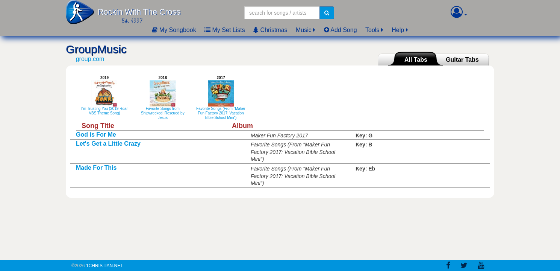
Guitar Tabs (462, 59)
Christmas (270, 30)
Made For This (96, 167)
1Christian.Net (104, 265)
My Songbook (174, 30)
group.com (90, 59)
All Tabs (415, 59)
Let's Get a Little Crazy (108, 143)
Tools (372, 30)
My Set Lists (224, 30)
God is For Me (96, 134)
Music (304, 30)
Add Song (340, 30)
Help (398, 30)
